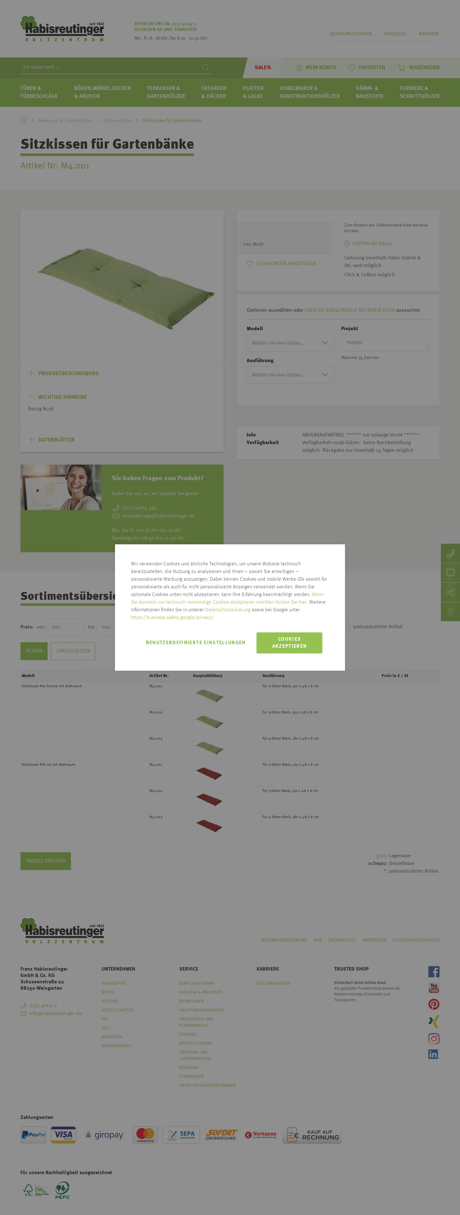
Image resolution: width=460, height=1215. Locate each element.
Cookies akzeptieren (289, 643)
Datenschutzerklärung (227, 610)
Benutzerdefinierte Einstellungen (196, 642)
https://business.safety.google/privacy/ (172, 617)
